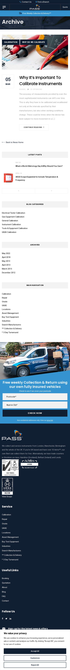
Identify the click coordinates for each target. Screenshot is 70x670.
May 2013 (6, 261)
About (4, 587)
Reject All (35, 665)
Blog (4, 592)
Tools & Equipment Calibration (15, 228)
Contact (5, 601)
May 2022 (6, 253)
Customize (35, 658)
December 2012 (8, 272)
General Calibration (10, 220)
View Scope (7, 496)
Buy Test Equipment (10, 317)
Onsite (4, 301)
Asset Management (10, 313)
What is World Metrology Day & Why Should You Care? (39, 166)
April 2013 (6, 265)
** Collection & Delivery (12, 328)
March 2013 (7, 269)
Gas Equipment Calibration (13, 217)
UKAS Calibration (9, 232)
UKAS (4, 305)
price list (50, 420)
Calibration (10, 42)
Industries (6, 321)
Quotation (6, 583)
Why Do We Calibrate (33, 42)
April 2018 (6, 257)
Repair (4, 298)
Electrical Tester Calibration (13, 213)
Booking (5, 578)
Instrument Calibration (11, 224)
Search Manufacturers (11, 325)
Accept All (35, 651)
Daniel (22, 89)
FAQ (3, 596)
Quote (65, 7)
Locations (6, 309)
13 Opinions (34, 89)
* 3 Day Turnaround (10, 332)
